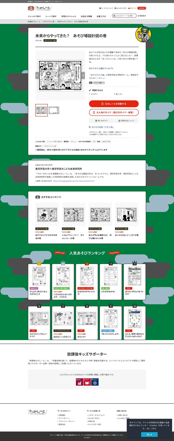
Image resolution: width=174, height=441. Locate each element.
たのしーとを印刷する (115, 103)
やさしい (74, 141)
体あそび (34, 288)
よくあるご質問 (123, 418)
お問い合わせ (123, 415)
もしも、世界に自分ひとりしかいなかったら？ (134, 335)
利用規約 (62, 415)
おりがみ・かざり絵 (85, 288)
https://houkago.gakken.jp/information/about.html (73, 181)
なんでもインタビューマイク (38, 335)
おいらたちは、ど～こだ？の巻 (127, 235)
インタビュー (100, 78)
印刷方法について (127, 120)
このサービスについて (96, 415)
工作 (33, 331)
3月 (94, 141)
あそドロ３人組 (49, 21)
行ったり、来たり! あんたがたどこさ (38, 292)
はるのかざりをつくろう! (86, 292)
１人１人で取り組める (54, 141)
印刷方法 (91, 421)
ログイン (132, 8)
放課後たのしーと (34, 21)
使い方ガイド (103, 120)
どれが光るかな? (108, 291)
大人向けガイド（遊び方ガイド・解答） (115, 112)
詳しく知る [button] (151, 428)
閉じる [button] (149, 434)
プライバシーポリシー (67, 421)
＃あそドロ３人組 (50, 146)
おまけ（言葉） (107, 331)
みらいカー (81, 336)
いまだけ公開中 (97, 82)
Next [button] (83, 75)
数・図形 (105, 288)
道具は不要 (106, 141)
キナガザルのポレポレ (62, 331)
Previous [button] (37, 75)
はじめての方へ (121, 8)
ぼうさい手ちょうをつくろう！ (134, 292)
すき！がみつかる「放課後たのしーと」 (39, 8)
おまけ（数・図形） (62, 288)
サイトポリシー (64, 418)
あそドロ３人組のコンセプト (101, 68)
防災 (128, 288)
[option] (60, 75)
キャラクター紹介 (94, 424)
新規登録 (142, 8)
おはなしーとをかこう (62, 336)
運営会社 (62, 424)
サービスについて (106, 8)
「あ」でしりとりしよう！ (110, 333)
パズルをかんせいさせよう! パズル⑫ (63, 295)
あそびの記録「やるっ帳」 (103, 126)
